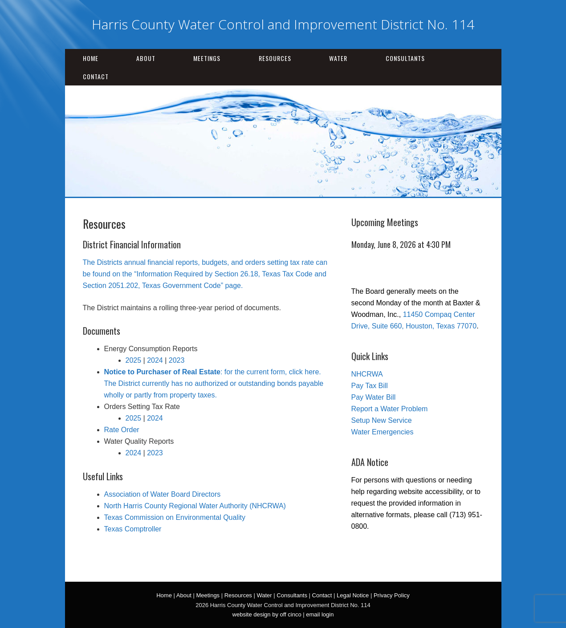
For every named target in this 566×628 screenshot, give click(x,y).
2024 (155, 360)
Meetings (206, 58)
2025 (134, 360)
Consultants (405, 58)
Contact (96, 76)
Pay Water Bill (373, 397)
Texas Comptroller (133, 529)
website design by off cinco (266, 614)
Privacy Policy (392, 595)
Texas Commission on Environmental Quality (174, 517)
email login (320, 614)
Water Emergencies (382, 432)
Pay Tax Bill (369, 385)
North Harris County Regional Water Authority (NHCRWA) (195, 506)
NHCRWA (367, 374)
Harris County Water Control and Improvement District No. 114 (283, 24)
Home (90, 58)
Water (338, 58)
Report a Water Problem (389, 409)
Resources (275, 58)
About (145, 58)
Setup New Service (381, 420)
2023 (177, 360)
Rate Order (121, 430)
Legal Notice (353, 595)
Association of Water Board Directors (162, 494)
